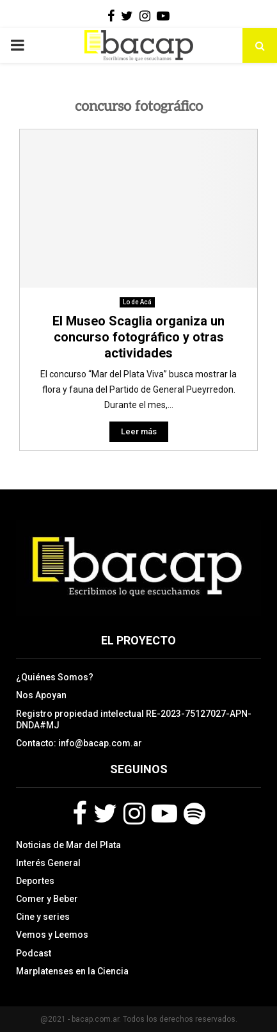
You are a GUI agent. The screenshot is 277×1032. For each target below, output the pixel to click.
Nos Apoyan (41, 695)
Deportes (35, 881)
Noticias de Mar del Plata (68, 845)
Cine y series (43, 917)
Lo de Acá (137, 302)
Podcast (33, 953)
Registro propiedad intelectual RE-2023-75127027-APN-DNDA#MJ (133, 719)
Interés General (48, 863)
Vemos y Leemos (52, 935)
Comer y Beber (47, 899)
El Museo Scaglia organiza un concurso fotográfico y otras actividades (138, 337)
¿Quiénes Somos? (54, 677)
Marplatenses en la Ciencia (72, 971)
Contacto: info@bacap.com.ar (79, 743)
